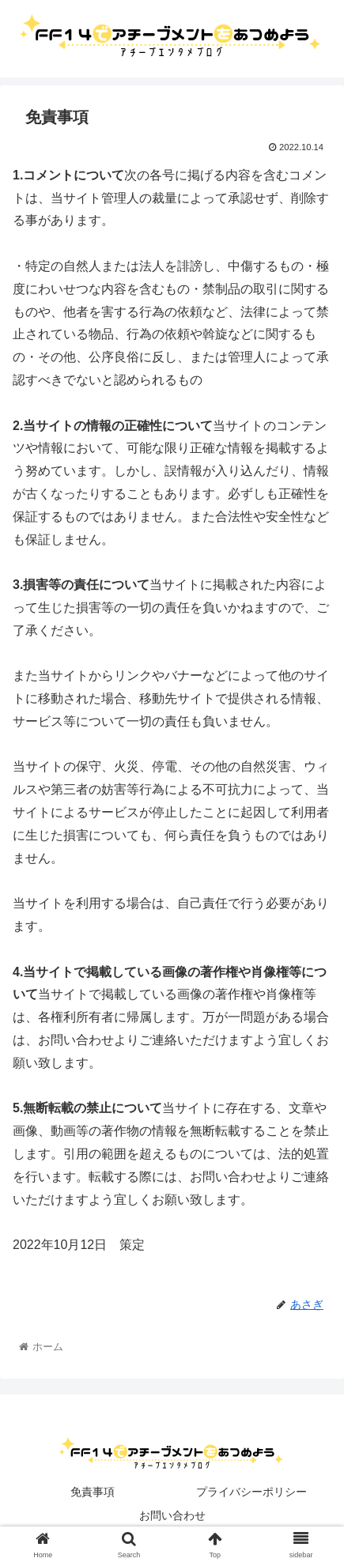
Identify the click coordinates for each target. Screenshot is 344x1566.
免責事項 (92, 1491)
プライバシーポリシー (251, 1491)
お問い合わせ (172, 1515)
